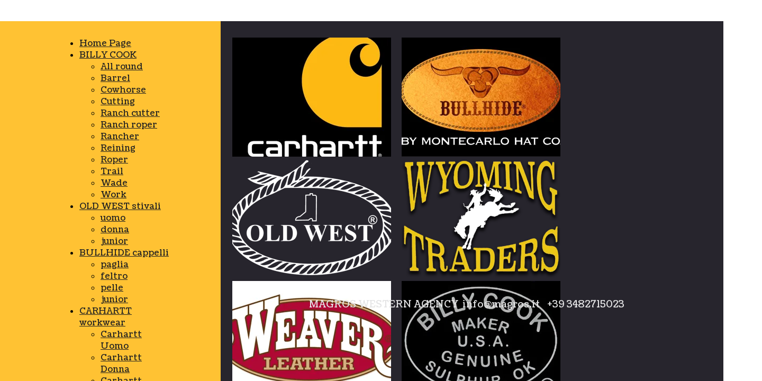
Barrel (115, 78)
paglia (115, 264)
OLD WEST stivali (120, 206)
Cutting (118, 101)
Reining (118, 148)
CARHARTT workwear (105, 317)
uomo (113, 218)
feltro (114, 276)
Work (113, 195)
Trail (112, 171)
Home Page (105, 43)
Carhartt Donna (121, 363)
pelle (112, 288)
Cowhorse (123, 90)
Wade (114, 183)
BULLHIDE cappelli (124, 253)
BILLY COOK (108, 55)
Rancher (120, 136)
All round (122, 66)
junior (114, 241)
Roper (114, 160)
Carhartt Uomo (121, 340)
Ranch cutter (130, 113)
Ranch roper (129, 125)
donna (115, 229)
